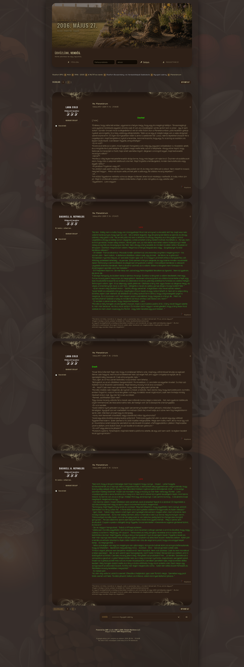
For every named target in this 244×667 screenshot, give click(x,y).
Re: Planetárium (100, 103)
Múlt (69, 75)
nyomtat (185, 82)
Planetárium (176, 75)
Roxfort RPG (57, 75)
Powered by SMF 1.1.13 (104, 630)
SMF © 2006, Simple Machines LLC (127, 630)
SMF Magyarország (124, 631)
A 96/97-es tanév (95, 75)
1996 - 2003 (79, 75)
